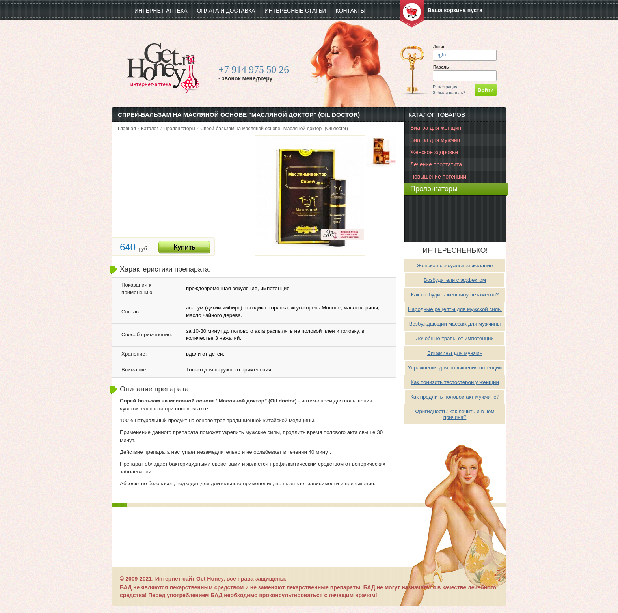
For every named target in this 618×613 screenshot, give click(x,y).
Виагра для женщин (435, 128)
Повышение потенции (438, 176)
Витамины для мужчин (454, 353)
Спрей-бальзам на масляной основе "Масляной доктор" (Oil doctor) (274, 128)
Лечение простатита (436, 164)
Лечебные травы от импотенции (455, 338)
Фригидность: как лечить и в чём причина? (454, 414)
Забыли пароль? (449, 92)
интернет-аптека (161, 10)
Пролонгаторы (179, 128)
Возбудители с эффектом (455, 280)
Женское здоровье (434, 152)
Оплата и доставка (226, 10)
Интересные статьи (295, 10)
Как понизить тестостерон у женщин (455, 382)
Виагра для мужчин (435, 140)
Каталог (149, 128)
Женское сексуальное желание (455, 265)
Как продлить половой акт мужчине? (454, 397)
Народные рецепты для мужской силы (455, 309)
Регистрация (445, 86)
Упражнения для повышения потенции (455, 368)
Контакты (351, 10)
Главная (127, 128)
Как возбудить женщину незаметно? (455, 295)
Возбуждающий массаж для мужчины (455, 324)
